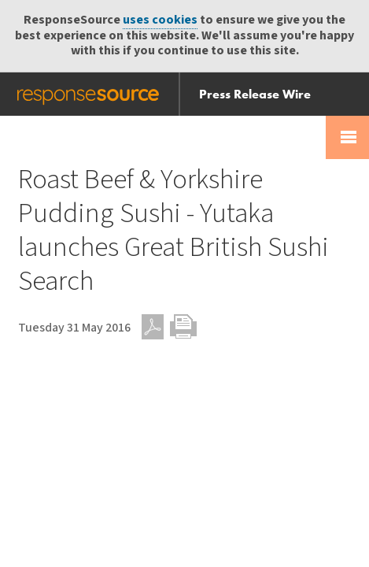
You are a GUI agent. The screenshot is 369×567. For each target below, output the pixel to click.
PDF (153, 326)
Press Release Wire (255, 94)
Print (183, 326)
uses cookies (160, 20)
